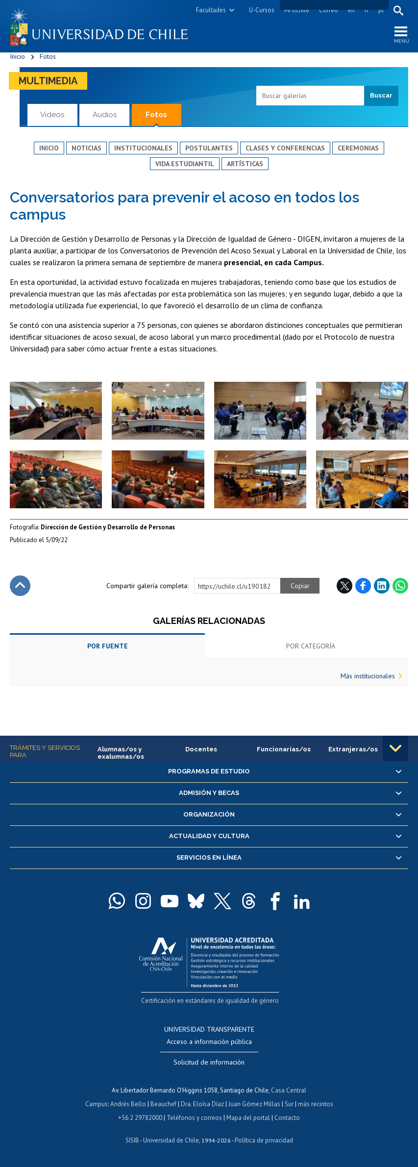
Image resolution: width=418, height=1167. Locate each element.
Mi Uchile (296, 10)
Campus (96, 1104)
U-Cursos (261, 10)
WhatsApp (400, 586)
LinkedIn (381, 585)
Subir (20, 585)
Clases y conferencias (285, 148)
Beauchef (163, 1104)
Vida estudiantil (184, 163)
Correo (328, 10)
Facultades (211, 10)
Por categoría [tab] (310, 646)
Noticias (86, 148)
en (351, 10)
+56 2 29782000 (140, 1118)
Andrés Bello (128, 1104)
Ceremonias (358, 148)
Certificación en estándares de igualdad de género (210, 1000)
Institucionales (143, 148)
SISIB (132, 1140)
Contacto (287, 1118)
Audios (105, 114)
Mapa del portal (248, 1118)
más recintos (315, 1104)
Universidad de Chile (171, 1140)
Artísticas (245, 163)
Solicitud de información (209, 1062)
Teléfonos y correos (194, 1118)
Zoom (20, 387)
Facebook (363, 585)
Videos (52, 114)
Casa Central (288, 1090)
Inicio (17, 56)
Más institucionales (368, 676)
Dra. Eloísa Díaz (202, 1104)
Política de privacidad (264, 1140)
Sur (289, 1104)
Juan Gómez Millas (254, 1104)
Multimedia (48, 81)
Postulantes (209, 148)
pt (381, 10)
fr (367, 10)
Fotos (48, 56)
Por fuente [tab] (107, 646)
